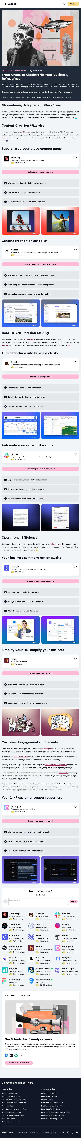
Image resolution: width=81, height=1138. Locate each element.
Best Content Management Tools (14, 1109)
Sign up (73, 4)
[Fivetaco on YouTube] (77, 1132)
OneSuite (56, 544)
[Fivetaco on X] (63, 1132)
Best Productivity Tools (11, 1096)
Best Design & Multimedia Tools (14, 1099)
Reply (73, 901)
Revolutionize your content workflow (40, 264)
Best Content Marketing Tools (52, 1115)
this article (63, 773)
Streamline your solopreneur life (40, 581)
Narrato (5, 138)
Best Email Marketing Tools (51, 1119)
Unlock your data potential (40, 377)
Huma (16, 550)
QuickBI (30, 339)
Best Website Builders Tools (52, 1106)
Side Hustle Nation (20, 757)
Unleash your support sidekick (40, 821)
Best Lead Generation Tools (52, 1103)
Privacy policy (50, 1132)
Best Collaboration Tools (11, 1112)
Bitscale (5, 345)
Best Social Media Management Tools (55, 1112)
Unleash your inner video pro (40, 172)
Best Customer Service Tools (13, 1115)
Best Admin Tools (8, 1119)
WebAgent (47, 748)
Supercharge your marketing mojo (40, 469)
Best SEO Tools (47, 1099)
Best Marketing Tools (10, 1093)
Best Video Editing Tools (50, 1109)
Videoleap (26, 132)
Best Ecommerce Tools (10, 1122)
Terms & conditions (36, 1132)
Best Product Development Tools (14, 1103)
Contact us (22, 1132)
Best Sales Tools (8, 1106)
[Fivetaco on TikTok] (72, 1132)
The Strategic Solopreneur (56, 765)
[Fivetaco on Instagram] (68, 1132)
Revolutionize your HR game (41, 673)
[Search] (64, 4)
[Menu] (3, 4)
